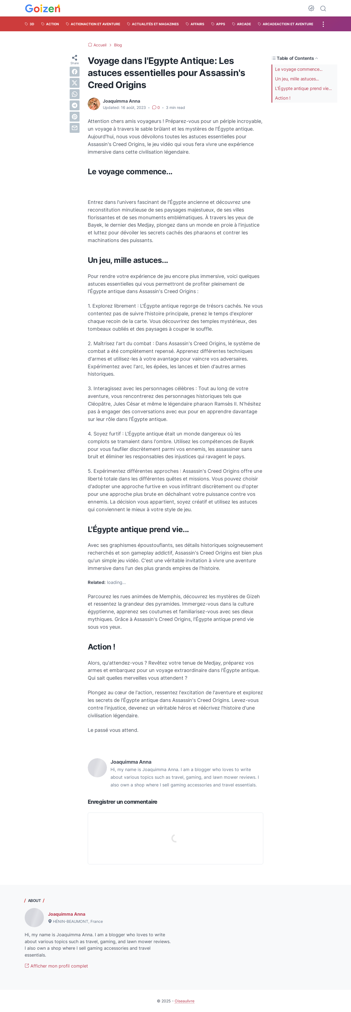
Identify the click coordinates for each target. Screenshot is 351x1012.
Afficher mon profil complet (56, 966)
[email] (75, 128)
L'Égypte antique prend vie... (303, 88)
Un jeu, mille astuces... (297, 78)
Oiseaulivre (184, 1001)
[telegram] (75, 105)
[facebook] (75, 72)
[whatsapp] (75, 94)
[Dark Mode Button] (311, 8)
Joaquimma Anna (66, 914)
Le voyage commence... (298, 69)
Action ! (282, 98)
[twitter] (75, 83)
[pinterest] (75, 117)
